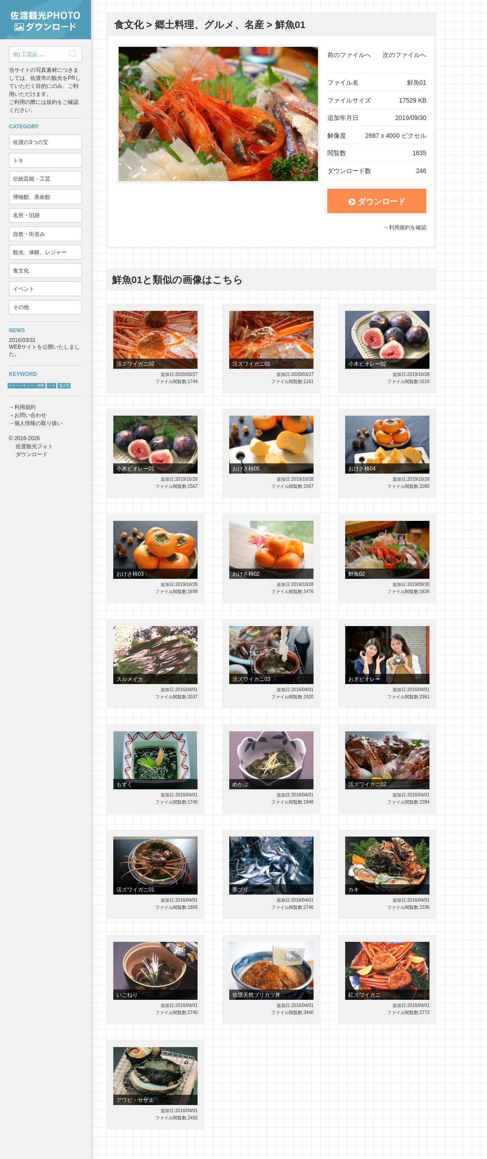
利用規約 (25, 407)
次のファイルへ (404, 54)
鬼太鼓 (64, 386)
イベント (23, 289)
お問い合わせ (30, 415)
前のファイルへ (349, 54)
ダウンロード (377, 201)
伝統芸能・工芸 (31, 179)
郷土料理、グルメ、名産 (209, 24)
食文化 (21, 271)
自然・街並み (29, 234)
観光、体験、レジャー (39, 252)
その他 (21, 307)
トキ (18, 160)
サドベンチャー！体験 (26, 386)
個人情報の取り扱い (38, 423)
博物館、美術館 (31, 197)
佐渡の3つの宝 (30, 142)
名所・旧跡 (26, 215)
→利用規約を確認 (405, 227)
